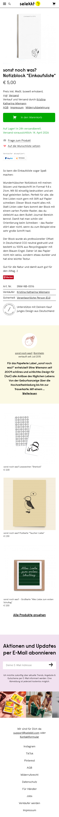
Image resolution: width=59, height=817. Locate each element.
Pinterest (29, 760)
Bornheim (39, 353)
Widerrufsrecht (29, 775)
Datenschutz (29, 782)
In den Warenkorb (31, 117)
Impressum (29, 810)
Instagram (29, 746)
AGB (29, 767)
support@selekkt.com (26, 733)
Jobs (29, 796)
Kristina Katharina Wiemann (33, 292)
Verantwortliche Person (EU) (33, 297)
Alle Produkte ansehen (29, 615)
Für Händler (29, 789)
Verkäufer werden (29, 803)
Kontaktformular (29, 737)
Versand (14, 95)
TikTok (29, 753)
